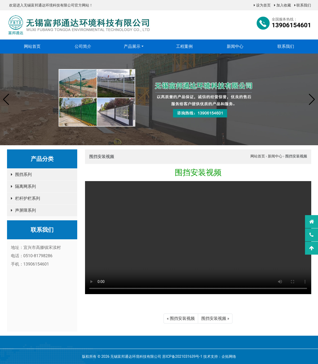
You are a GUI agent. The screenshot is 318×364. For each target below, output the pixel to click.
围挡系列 (23, 174)
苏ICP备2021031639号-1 (182, 356)
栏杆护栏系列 (27, 198)
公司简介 (83, 46)
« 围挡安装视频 (181, 318)
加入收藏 (282, 5)
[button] (6, 99)
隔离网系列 (25, 186)
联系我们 (302, 5)
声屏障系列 (25, 210)
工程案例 (184, 46)
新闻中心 (235, 46)
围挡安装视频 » (215, 318)
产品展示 (132, 46)
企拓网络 (229, 356)
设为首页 (262, 5)
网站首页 (32, 46)
